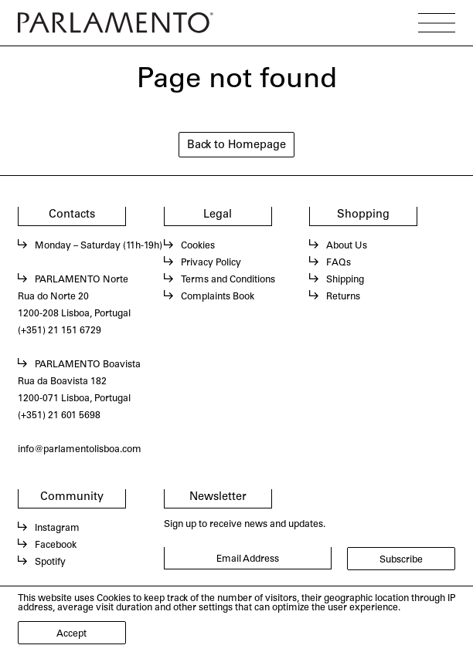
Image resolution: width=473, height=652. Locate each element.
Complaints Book (217, 297)
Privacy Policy (211, 263)
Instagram (57, 528)
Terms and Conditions (228, 280)
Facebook (56, 545)
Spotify (50, 562)
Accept (71, 634)
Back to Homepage (236, 145)
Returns (343, 297)
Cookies (198, 246)
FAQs (338, 263)
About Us (346, 246)
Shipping (345, 280)
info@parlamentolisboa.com (79, 449)
